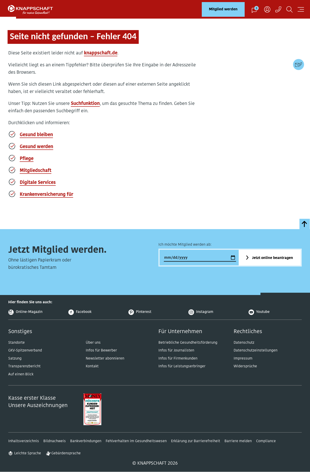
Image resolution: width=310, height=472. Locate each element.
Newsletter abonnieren (105, 358)
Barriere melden (238, 441)
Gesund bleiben (36, 135)
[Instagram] (215, 312)
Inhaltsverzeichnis (23, 441)
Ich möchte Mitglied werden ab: (184, 245)
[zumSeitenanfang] (304, 224)
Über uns (93, 343)
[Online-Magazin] (34, 312)
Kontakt (92, 366)
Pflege (26, 159)
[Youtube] (275, 312)
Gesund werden (36, 147)
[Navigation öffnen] (301, 9)
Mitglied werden (223, 9)
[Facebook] (95, 312)
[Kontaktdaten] (298, 64)
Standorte (16, 343)
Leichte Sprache (27, 453)
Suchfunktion (85, 103)
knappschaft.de (100, 53)
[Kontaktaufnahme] (278, 9)
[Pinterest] (155, 312)
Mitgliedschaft (35, 171)
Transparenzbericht (24, 366)
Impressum (243, 358)
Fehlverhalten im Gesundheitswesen (136, 441)
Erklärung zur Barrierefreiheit (195, 441)
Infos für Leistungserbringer (181, 366)
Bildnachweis (54, 441)
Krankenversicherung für (46, 194)
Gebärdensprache (66, 453)
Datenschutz (244, 343)
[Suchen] (289, 9)
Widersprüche (245, 366)
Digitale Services (38, 182)
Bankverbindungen (85, 441)
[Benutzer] (267, 9)
